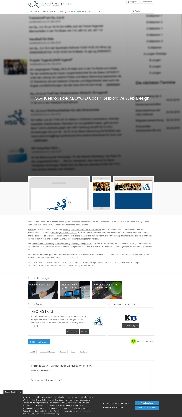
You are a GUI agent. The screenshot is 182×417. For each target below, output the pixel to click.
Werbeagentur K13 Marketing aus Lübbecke (82, 229)
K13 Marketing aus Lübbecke (80, 265)
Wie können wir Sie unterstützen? (46, 380)
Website (84, 331)
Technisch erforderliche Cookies (117, 403)
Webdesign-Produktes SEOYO (64, 232)
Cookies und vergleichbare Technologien (51, 397)
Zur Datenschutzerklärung (49, 414)
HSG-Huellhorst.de (40, 341)
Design (73, 352)
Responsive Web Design (47, 352)
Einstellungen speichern (147, 408)
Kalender (63, 352)
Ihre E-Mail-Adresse (40, 370)
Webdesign (83, 352)
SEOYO (32, 352)
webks (31, 229)
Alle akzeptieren (147, 403)
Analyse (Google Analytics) (115, 407)
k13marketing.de (131, 325)
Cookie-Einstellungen (13, 392)
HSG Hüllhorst (42, 311)
